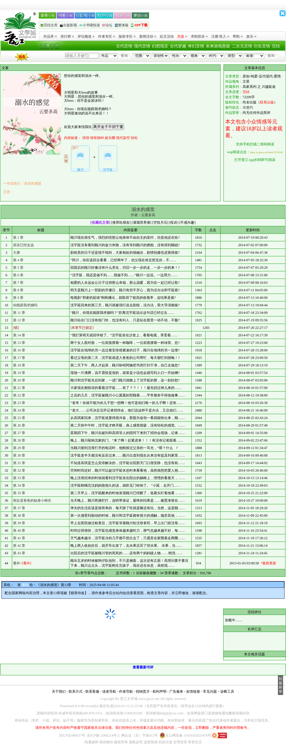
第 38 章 (19, 516)
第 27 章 (19, 433)
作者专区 (106, 36)
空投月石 (160, 222)
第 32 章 (19, 470)
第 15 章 (19, 343)
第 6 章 (18, 275)
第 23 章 (19, 403)
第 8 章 (18, 290)
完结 (276, 46)
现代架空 (123, 138)
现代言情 (142, 46)
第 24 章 (19, 410)
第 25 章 (19, 418)
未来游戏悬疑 (218, 46)
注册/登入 (220, 36)
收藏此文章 (100, 222)
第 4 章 (18, 260)
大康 (16, 253)
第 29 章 (19, 448)
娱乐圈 (110, 138)
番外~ (22, 563)
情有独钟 (97, 138)
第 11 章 (19, 313)
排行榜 (67, 36)
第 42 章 (19, 546)
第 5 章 (18, 268)
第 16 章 (19, 350)
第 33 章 (19, 478)
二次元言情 (242, 46)
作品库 (50, 36)
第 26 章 (19, 425)
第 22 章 (19, 395)
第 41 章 (19, 538)
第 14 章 (19, 335)
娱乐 (251, 36)
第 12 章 (19, 320)
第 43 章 (19, 553)
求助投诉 (199, 36)
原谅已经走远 (23, 245)
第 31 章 (19, 463)
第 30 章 (19, 455)
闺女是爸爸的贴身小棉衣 (32, 500)
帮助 (238, 36)
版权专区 (127, 36)
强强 (85, 138)
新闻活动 (147, 36)
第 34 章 (19, 485)
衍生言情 (262, 46)
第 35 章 (19, 493)
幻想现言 (160, 46)
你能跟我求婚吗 (25, 305)
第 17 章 (19, 358)
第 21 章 (19, 388)
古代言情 (124, 46)
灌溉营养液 (141, 222)
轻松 (134, 138)
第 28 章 (19, 440)
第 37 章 (19, 508)
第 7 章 (18, 283)
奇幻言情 (196, 46)
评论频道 (86, 36)
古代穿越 (178, 46)
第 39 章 (19, 523)
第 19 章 (19, 373)
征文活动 (167, 36)
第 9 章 (18, 298)
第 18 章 (19, 365)
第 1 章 (18, 238)
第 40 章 (19, 531)
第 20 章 (19, 380)
